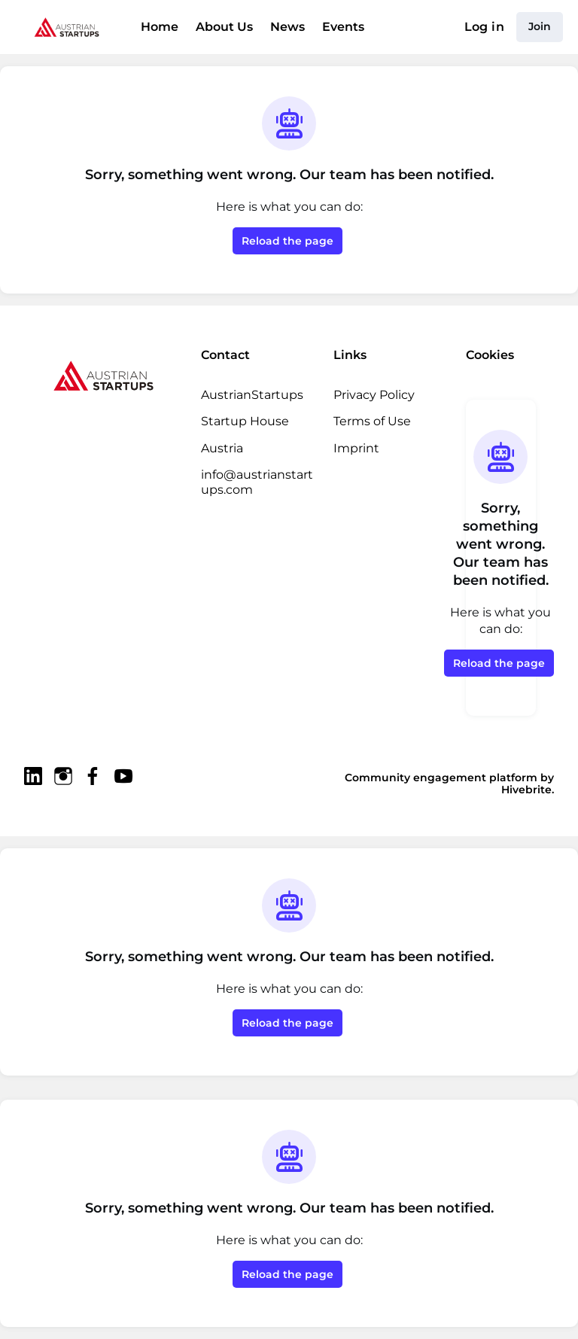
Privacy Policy (373, 394)
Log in (486, 27)
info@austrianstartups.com (256, 482)
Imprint (353, 447)
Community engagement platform (400, 777)
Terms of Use (371, 420)
